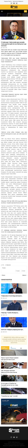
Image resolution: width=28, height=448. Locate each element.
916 (2, 264)
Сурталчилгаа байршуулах (18, 1)
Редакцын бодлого (8, 1)
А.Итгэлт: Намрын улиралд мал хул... (12, 329)
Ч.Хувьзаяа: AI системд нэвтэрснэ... (12, 296)
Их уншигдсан (13, 348)
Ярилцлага (8, 264)
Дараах (24, 275)
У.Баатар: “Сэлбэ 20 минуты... (10, 312)
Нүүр (8, 13)
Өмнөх (3, 275)
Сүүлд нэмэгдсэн (4, 348)
